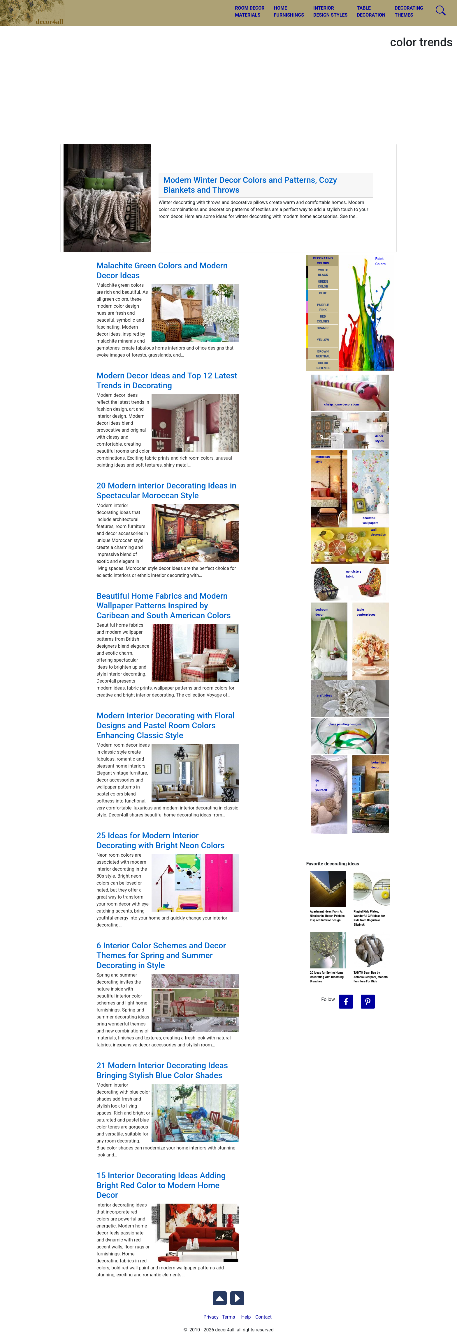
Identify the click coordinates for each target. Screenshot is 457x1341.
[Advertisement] (228, 100)
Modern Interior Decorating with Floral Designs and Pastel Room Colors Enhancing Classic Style (165, 725)
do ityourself (321, 785)
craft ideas (324, 695)
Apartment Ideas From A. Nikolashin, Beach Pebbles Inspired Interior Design (327, 916)
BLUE (323, 293)
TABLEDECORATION (371, 11)
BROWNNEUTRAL (323, 354)
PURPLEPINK (323, 307)
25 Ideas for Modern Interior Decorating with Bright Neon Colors (160, 840)
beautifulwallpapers (370, 520)
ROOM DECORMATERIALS (249, 11)
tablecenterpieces (366, 612)
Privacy (211, 1317)
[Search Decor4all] (441, 10)
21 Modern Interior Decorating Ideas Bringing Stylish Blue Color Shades (162, 1070)
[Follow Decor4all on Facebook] (346, 1001)
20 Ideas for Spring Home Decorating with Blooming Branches (327, 977)
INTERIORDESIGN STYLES (330, 11)
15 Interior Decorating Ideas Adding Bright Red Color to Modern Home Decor (161, 1185)
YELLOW (323, 340)
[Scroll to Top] (220, 1297)
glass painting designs (344, 724)
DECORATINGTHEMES (409, 11)
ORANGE (323, 328)
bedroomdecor (321, 612)
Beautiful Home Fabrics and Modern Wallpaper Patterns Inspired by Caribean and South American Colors (163, 605)
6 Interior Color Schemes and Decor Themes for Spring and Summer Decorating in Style (161, 955)
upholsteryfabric (353, 574)
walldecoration (378, 532)
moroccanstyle (322, 459)
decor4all (37, 9)
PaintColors (379, 261)
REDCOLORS (323, 319)
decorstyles (379, 438)
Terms (228, 1317)
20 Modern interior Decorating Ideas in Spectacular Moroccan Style (166, 490)
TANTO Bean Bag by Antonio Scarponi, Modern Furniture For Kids (371, 977)
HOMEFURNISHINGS (289, 11)
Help (246, 1317)
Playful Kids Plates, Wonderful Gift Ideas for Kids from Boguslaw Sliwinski (369, 918)
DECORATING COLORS (323, 260)
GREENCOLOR (323, 284)
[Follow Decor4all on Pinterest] (368, 1001)
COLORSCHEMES (323, 365)
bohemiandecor (378, 765)
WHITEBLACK (323, 272)
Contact (263, 1317)
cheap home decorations (342, 404)
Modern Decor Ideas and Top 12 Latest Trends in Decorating (166, 380)
